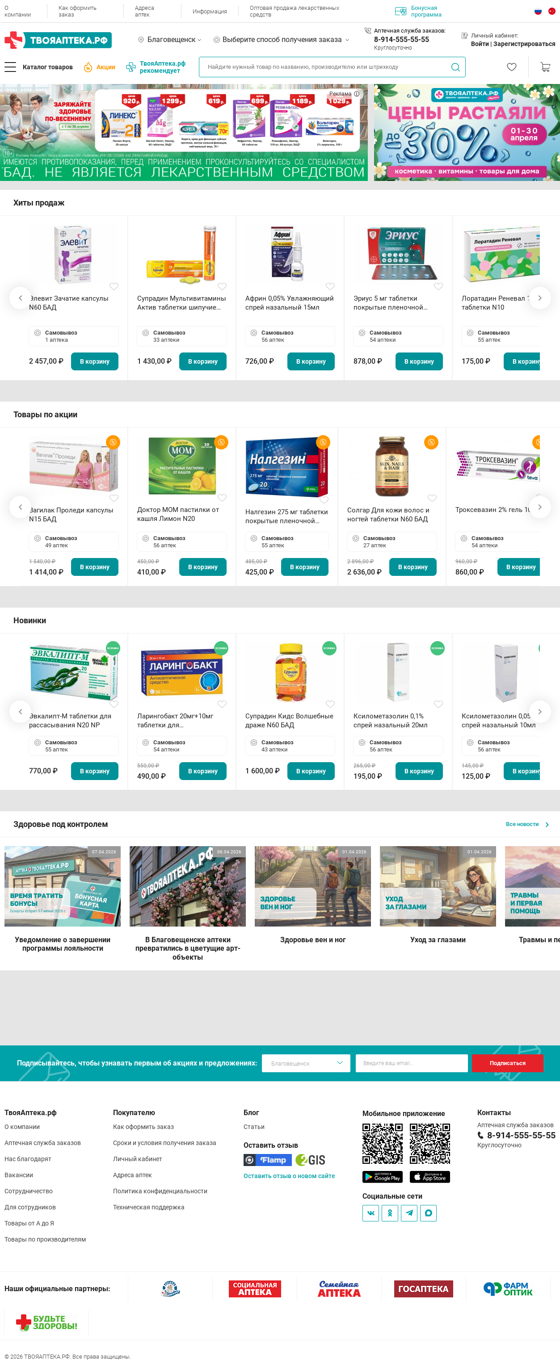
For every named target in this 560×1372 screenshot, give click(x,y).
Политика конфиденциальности (160, 1191)
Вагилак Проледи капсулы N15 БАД (71, 514)
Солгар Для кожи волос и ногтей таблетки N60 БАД (388, 514)
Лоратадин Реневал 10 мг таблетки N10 (502, 302)
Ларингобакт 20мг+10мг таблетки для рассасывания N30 (175, 721)
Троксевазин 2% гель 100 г (497, 510)
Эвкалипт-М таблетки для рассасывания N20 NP (70, 720)
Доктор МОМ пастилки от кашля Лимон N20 (178, 514)
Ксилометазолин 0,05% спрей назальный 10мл (499, 720)
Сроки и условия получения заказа (164, 1142)
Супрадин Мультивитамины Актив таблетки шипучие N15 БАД (181, 303)
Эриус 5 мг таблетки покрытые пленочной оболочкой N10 (388, 303)
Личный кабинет (137, 1158)
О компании (17, 11)
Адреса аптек (144, 11)
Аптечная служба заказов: (410, 30)
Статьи (254, 1126)
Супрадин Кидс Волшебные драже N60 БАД (289, 720)
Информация (210, 11)
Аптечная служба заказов (42, 1142)
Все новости (527, 824)
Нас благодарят (27, 1158)
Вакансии (18, 1175)
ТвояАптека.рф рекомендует (155, 67)
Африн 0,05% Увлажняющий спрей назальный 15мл (289, 302)
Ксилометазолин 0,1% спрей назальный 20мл (391, 720)
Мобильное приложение (403, 1113)
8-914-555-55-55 (401, 39)
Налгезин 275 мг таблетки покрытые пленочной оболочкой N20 (286, 516)
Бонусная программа (418, 11)
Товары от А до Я (29, 1223)
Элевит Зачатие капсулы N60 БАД (69, 302)
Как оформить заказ (78, 11)
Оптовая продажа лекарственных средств (294, 11)
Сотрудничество (28, 1191)
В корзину (94, 361)
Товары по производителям (45, 1239)
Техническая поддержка (149, 1207)
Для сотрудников (30, 1207)
